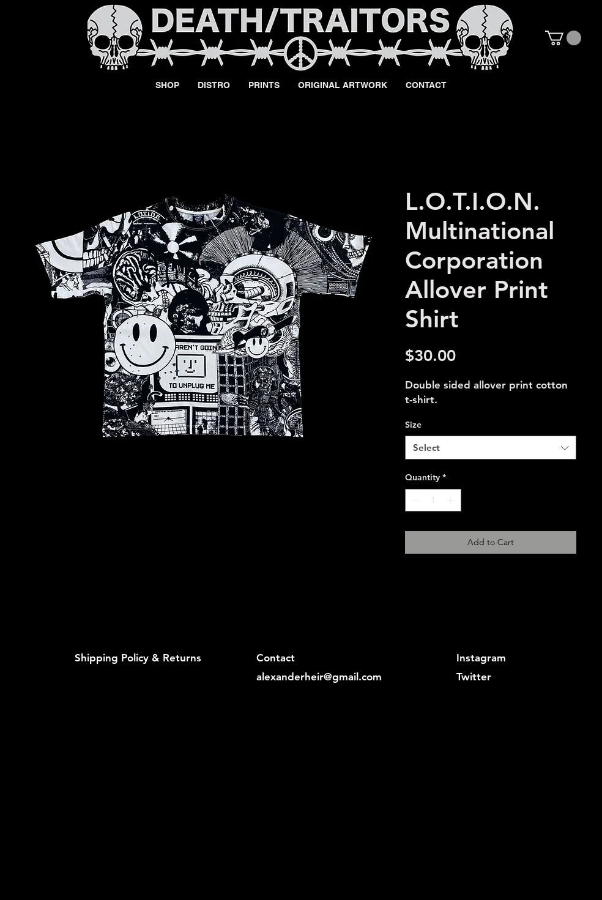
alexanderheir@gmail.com (319, 677)
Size (413, 424)
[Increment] (451, 500)
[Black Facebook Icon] (505, 37)
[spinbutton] (433, 500)
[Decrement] (414, 500)
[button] (563, 38)
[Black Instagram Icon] (526, 37)
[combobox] (490, 447)
